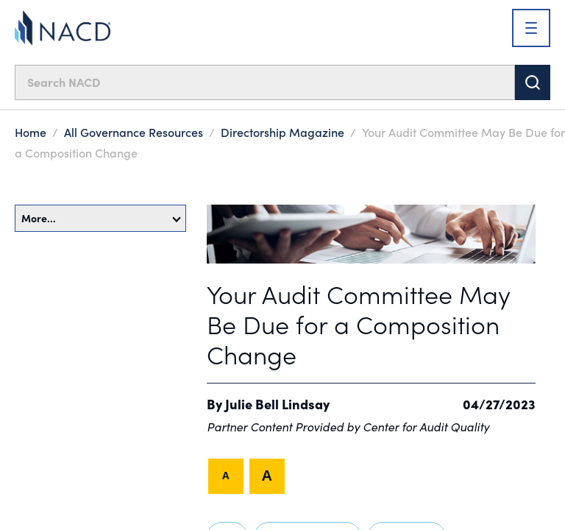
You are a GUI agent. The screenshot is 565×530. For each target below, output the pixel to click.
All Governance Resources (133, 132)
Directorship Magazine (282, 132)
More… (101, 218)
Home (30, 132)
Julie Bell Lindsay (277, 404)
